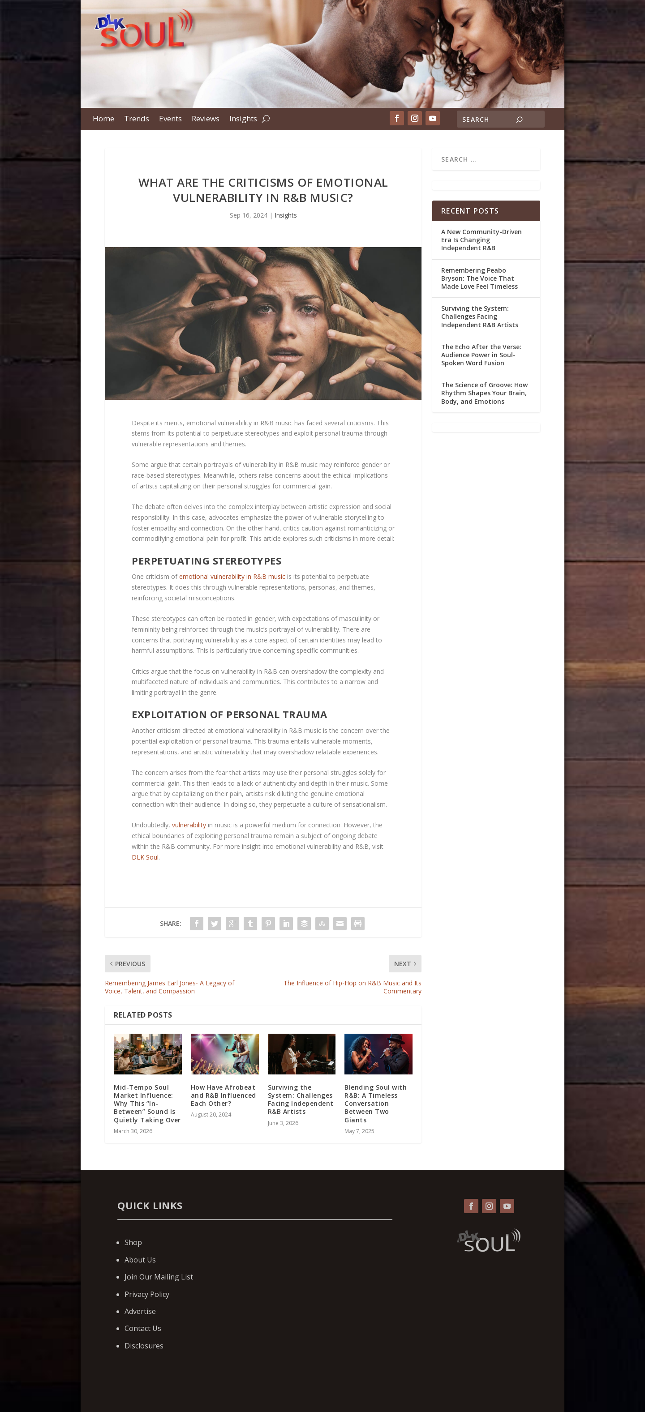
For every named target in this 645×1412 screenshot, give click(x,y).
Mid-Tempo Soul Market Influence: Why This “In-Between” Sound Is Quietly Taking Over (147, 1103)
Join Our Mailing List (159, 1277)
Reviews (205, 120)
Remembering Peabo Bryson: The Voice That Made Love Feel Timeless (480, 278)
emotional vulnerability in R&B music (232, 576)
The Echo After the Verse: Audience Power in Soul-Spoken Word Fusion (481, 354)
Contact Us (143, 1328)
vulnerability (189, 825)
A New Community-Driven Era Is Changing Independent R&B (481, 239)
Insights (243, 120)
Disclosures (144, 1346)
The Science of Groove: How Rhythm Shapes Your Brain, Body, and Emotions (484, 393)
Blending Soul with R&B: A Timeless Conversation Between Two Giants (375, 1103)
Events (170, 120)
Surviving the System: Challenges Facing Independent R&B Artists (301, 1099)
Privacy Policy (147, 1294)
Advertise (140, 1311)
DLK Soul (145, 857)
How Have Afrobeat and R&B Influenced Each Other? (223, 1095)
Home (103, 120)
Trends (136, 120)
